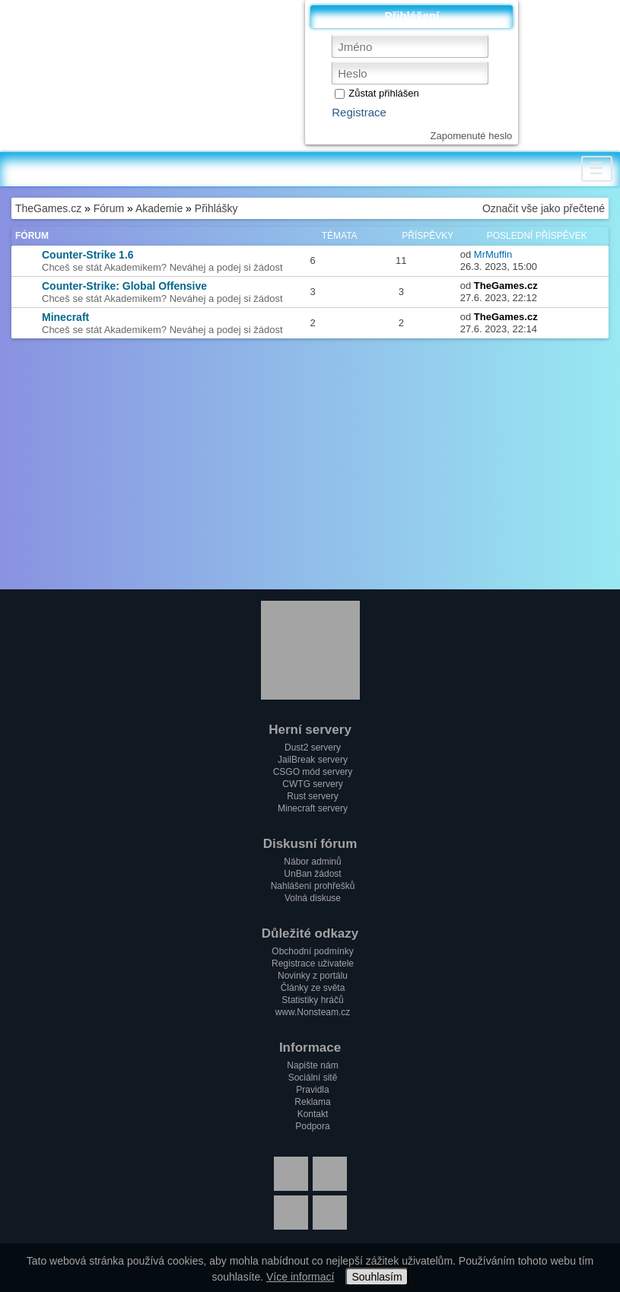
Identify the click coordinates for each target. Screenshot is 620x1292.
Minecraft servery (313, 808)
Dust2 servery (313, 747)
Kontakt (313, 1114)
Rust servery (312, 796)
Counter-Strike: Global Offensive (124, 286)
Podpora (312, 1126)
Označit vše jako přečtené (543, 208)
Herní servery (310, 730)
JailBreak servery (313, 759)
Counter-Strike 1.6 (88, 255)
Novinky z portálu (313, 975)
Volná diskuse (313, 898)
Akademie (159, 208)
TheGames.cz (48, 208)
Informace (310, 1048)
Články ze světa (313, 987)
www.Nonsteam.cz (313, 1012)
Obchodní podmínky (312, 951)
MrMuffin (493, 254)
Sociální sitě (313, 1077)
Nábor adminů (312, 861)
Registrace (359, 112)
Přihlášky (216, 208)
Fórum (109, 208)
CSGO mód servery (313, 772)
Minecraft (65, 317)
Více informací (300, 1277)
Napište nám (312, 1065)
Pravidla (312, 1089)
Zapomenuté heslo (472, 135)
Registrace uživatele (313, 963)
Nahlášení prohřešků (313, 886)
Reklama (312, 1102)
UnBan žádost (312, 873)
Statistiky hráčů (312, 1000)
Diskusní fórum (310, 844)
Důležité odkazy (310, 934)
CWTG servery (312, 784)
